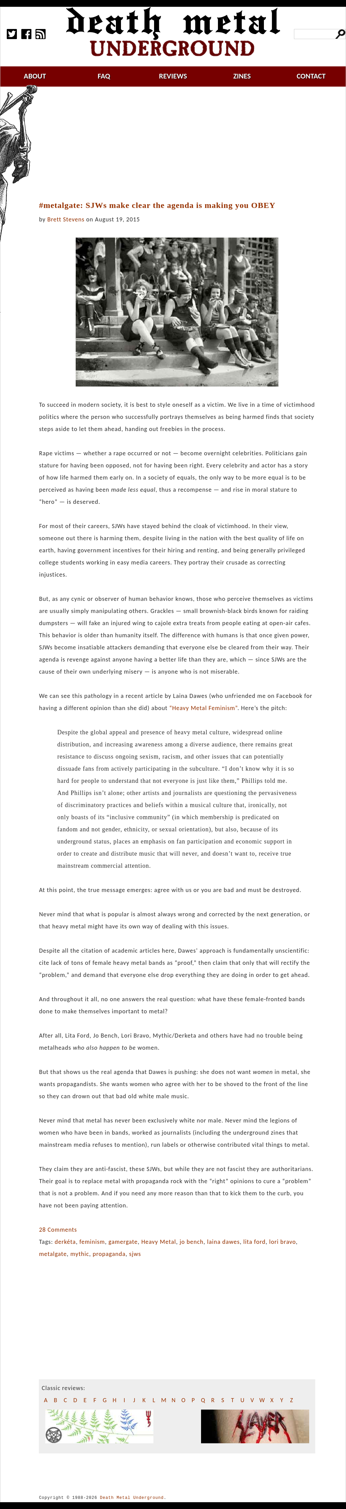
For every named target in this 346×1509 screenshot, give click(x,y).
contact (311, 76)
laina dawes (223, 1241)
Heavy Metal (158, 1241)
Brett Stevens (65, 219)
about (35, 76)
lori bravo (282, 1241)
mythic (79, 1254)
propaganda (109, 1254)
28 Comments (58, 1229)
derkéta (65, 1241)
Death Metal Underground (132, 1498)
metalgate (53, 1254)
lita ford (254, 1241)
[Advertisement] (181, 144)
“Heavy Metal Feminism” (203, 708)
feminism (92, 1241)
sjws (135, 1254)
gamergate (123, 1241)
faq (104, 76)
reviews (173, 76)
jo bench (191, 1241)
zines (242, 76)
